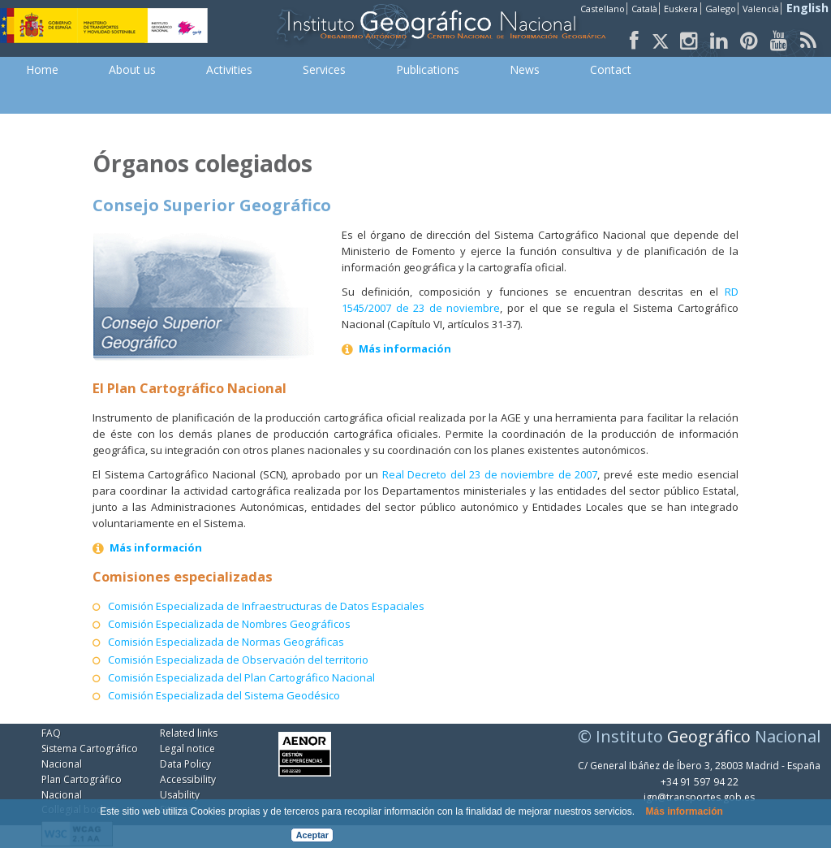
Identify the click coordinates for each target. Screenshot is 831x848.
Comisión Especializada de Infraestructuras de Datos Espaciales (266, 606)
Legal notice (187, 748)
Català (644, 8)
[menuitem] (42, 70)
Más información (683, 811)
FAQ (51, 733)
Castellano (602, 8)
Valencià (761, 8)
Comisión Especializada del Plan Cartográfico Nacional (241, 677)
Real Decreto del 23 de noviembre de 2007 (490, 474)
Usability (180, 795)
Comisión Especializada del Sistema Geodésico (224, 695)
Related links (188, 733)
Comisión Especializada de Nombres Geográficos (229, 624)
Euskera (681, 8)
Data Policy (185, 764)
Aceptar (312, 835)
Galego (720, 8)
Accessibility (188, 779)
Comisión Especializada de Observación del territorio (238, 659)
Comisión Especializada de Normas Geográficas (226, 641)
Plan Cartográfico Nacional (81, 787)
